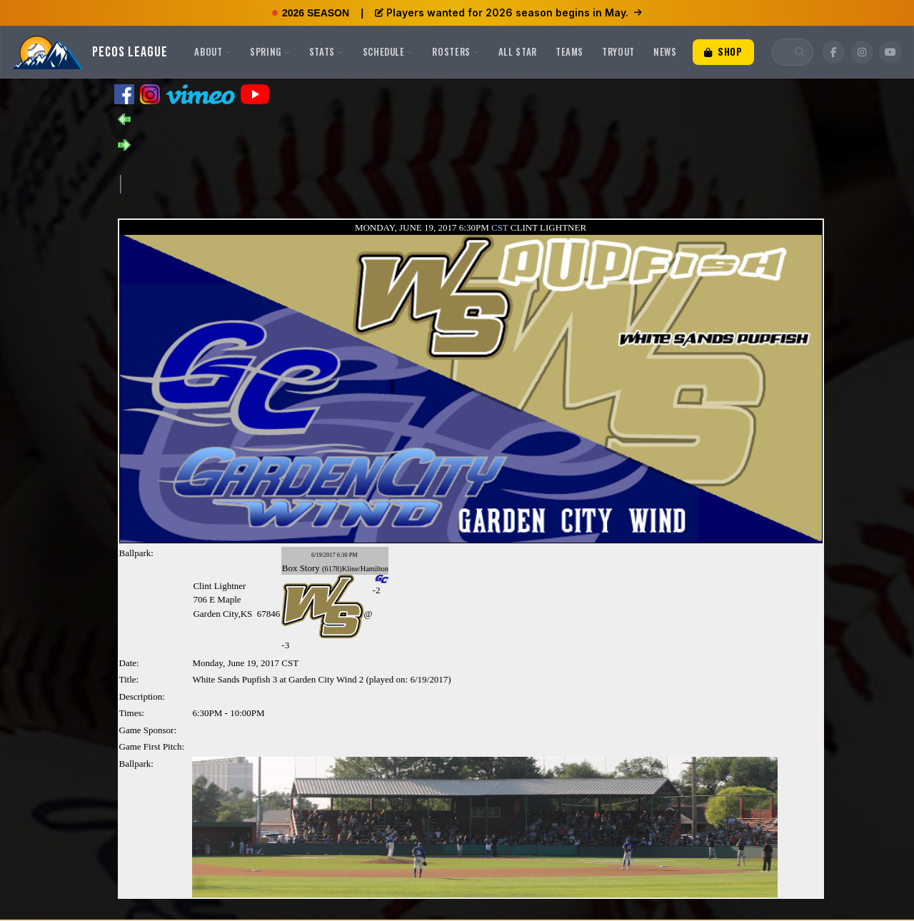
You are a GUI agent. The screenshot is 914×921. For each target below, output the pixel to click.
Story (310, 568)
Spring (270, 51)
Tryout (618, 51)
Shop (723, 51)
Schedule (388, 51)
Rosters (455, 51)
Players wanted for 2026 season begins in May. (508, 12)
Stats (326, 51)
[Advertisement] (381, 183)
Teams (569, 51)
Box (290, 568)
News (665, 51)
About (212, 51)
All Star (517, 51)
